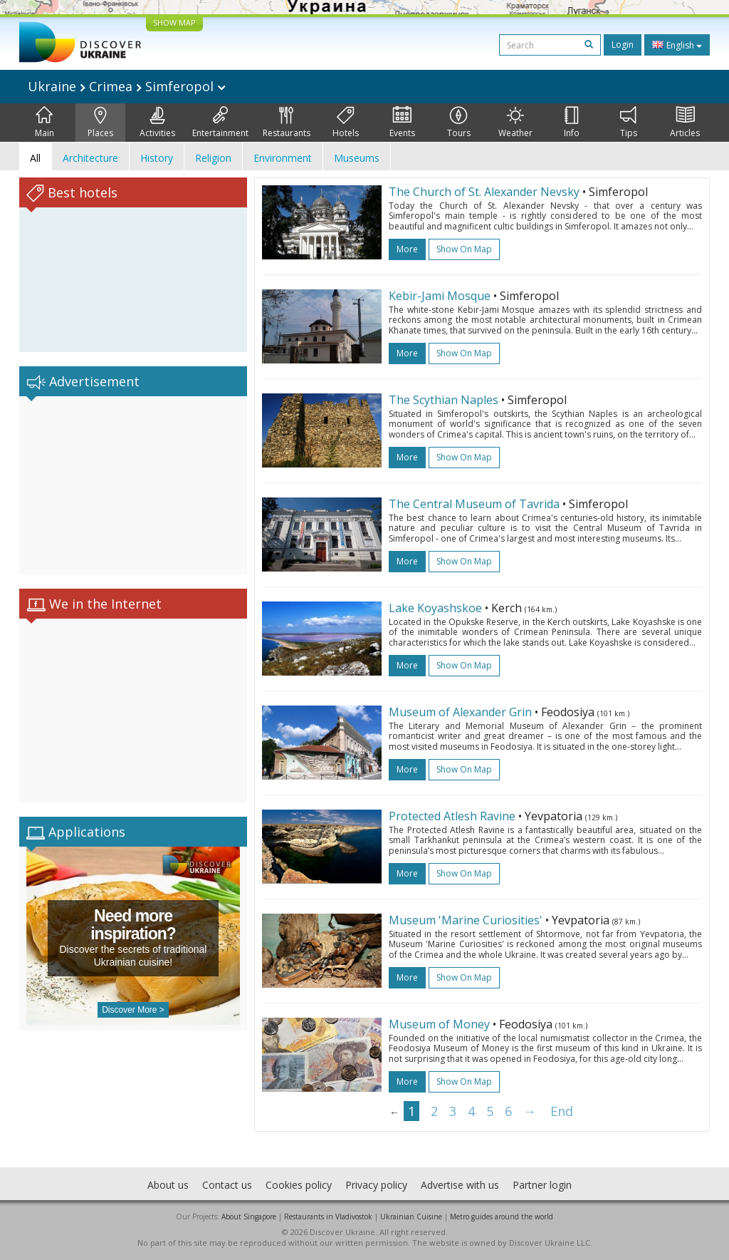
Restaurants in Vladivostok (328, 1217)
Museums (356, 158)
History (156, 158)
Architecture (90, 158)
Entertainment (220, 122)
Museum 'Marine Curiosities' (465, 920)
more (407, 249)
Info (571, 122)
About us (168, 1185)
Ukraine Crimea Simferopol (127, 86)
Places (100, 122)
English (677, 44)
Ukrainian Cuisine (411, 1217)
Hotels (345, 122)
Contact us (227, 1185)
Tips (628, 122)
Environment (282, 158)
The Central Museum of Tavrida (475, 504)
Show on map (464, 249)
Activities (157, 122)
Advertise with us (460, 1185)
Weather (515, 122)
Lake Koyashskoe (435, 608)
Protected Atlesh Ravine (452, 816)
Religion (213, 158)
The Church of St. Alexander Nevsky (484, 192)
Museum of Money (439, 1024)
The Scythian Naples (443, 400)
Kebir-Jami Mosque (440, 296)
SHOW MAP (174, 22)
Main (44, 122)
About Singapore (248, 1217)
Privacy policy (376, 1185)
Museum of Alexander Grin (462, 712)
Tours (459, 122)
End (561, 1111)
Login (623, 44)
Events (402, 122)
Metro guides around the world (501, 1217)
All (35, 158)
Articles (685, 122)
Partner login (542, 1185)
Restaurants (286, 122)
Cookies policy (299, 1185)
